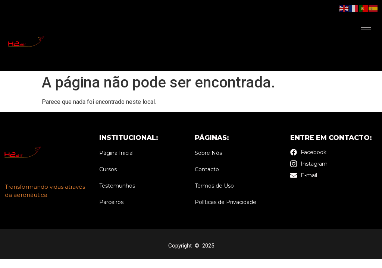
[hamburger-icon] (366, 29)
